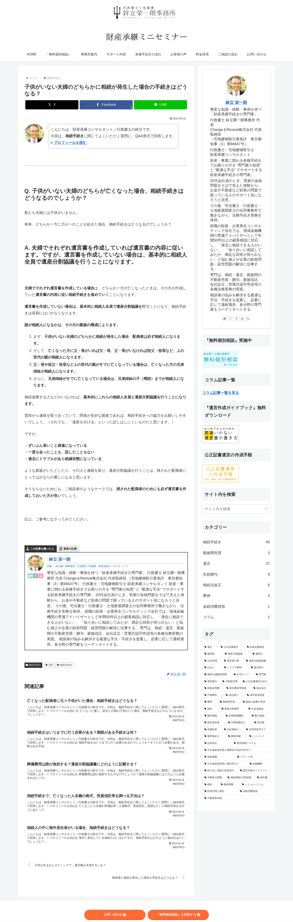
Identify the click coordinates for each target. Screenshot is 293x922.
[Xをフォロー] (230, 318)
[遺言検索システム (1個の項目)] (251, 743)
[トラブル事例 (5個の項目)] (235, 668)
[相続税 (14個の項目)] (212, 654)
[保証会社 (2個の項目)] (261, 688)
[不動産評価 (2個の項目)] (230, 681)
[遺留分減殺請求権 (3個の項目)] (217, 675)
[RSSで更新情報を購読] (248, 318)
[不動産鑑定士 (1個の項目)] (239, 723)
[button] (266, 508)
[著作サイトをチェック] (224, 318)
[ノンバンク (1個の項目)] (258, 736)
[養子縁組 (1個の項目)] (260, 716)
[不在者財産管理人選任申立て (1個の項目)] (225, 764)
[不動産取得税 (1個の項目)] (236, 798)
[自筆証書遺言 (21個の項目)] (257, 647)
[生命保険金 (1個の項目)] (258, 709)
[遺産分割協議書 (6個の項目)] (257, 661)
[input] (236, 509)
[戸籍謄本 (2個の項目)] (213, 695)
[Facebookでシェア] (106, 104)
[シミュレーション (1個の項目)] (255, 785)
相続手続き (33, 665)
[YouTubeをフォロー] (242, 318)
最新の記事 (70, 548)
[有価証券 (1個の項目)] (212, 730)
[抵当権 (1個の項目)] (261, 723)
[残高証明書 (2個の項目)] (213, 688)
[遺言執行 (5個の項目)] (259, 668)
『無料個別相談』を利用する (178, 914)
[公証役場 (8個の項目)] (212, 661)
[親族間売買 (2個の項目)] (229, 702)
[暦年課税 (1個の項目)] (213, 716)
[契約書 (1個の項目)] (262, 778)
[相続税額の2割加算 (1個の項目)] (240, 778)
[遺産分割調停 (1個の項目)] (233, 709)
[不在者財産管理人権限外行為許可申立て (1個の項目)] (236, 750)
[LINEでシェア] (160, 104)
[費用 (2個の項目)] (210, 702)
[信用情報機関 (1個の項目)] (236, 716)
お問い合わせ (115, 914)
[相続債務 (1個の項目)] (229, 785)
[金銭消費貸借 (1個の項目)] (254, 791)
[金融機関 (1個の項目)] (259, 764)
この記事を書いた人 (42, 548)
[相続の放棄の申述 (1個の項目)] (255, 702)
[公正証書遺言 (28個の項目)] (231, 647)
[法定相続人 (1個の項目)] (232, 730)
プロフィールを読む (70, 143)
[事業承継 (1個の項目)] (236, 736)
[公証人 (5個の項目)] (212, 668)
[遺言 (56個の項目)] (210, 647)
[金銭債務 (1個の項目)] (219, 757)
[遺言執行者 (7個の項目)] (232, 661)
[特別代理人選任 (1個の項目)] (220, 791)
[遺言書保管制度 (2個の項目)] (238, 688)
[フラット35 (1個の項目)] (252, 757)
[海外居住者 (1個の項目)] (214, 723)
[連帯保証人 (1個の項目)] (214, 736)
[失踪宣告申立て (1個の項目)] (257, 730)
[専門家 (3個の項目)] (262, 675)
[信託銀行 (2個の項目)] (234, 695)
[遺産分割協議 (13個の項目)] (236, 654)
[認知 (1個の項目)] (211, 709)
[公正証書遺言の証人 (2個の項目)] (255, 681)
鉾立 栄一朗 (60, 559)
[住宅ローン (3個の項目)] (242, 675)
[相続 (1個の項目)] (210, 785)
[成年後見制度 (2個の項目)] (257, 695)
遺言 (49, 665)
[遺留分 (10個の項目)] (260, 654)
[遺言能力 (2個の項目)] (211, 681)
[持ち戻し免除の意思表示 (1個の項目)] (220, 771)
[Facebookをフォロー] (236, 318)
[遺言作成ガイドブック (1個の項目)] (254, 771)
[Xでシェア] (51, 104)
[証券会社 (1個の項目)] (217, 743)
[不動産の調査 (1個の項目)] (214, 778)
